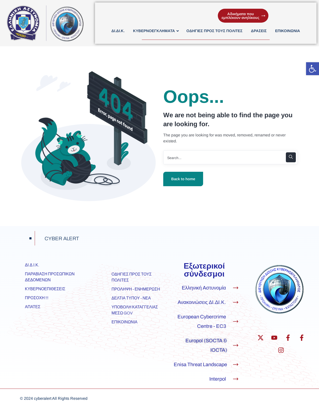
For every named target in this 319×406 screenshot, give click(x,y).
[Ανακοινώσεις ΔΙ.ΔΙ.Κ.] (235, 302)
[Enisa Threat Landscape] (235, 364)
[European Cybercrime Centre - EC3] (235, 321)
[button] (312, 68)
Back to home (183, 179)
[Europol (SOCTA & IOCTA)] (235, 345)
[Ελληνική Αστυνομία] (235, 287)
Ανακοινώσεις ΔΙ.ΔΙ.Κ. (202, 302)
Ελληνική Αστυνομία (204, 287)
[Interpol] (235, 379)
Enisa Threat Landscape (200, 364)
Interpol (217, 379)
